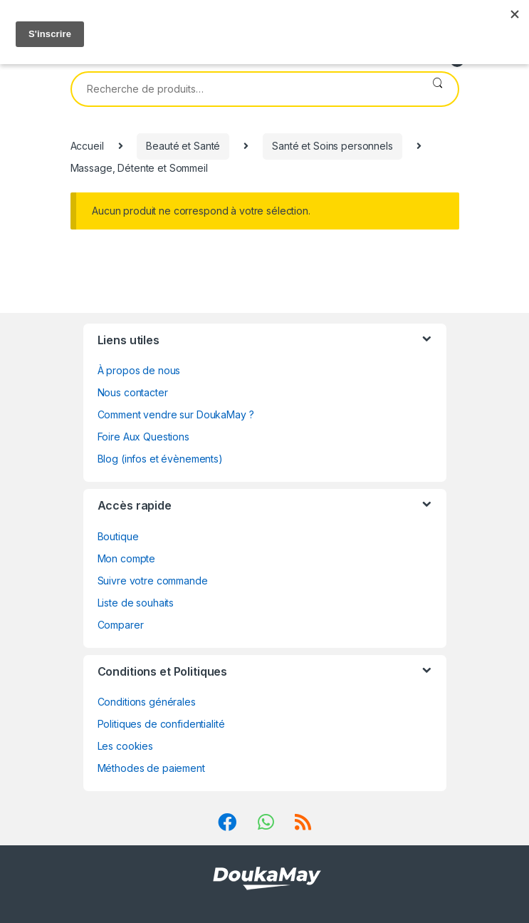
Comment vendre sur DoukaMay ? (176, 414)
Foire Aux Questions (143, 436)
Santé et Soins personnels (332, 146)
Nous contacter (133, 392)
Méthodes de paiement (151, 768)
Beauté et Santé (183, 146)
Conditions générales (147, 702)
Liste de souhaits (136, 603)
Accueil (87, 146)
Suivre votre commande (153, 580)
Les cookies (125, 746)
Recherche (437, 89)
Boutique (118, 536)
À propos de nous (139, 370)
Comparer (121, 625)
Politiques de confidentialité (161, 724)
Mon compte (127, 558)
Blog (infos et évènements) (160, 459)
